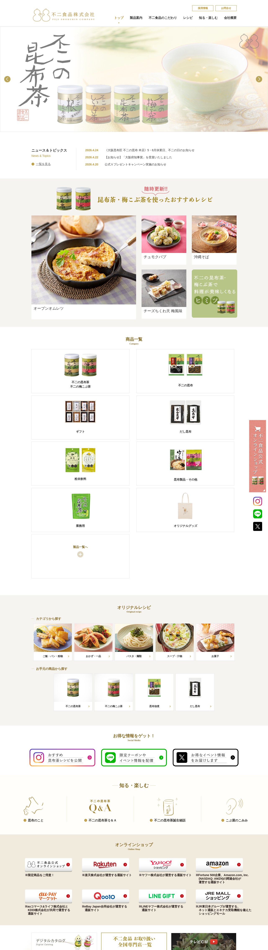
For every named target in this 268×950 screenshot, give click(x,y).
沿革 (116, 891)
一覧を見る (43, 164)
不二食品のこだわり (163, 17)
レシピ (188, 17)
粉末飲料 (36, 901)
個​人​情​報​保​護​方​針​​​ (206, 888)
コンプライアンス (124, 882)
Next (260, 80)
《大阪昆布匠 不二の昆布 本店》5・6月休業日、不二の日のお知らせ (150, 150)
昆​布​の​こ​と (36, 728)
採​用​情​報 (203, 8)
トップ (119, 17)
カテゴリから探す (83, 887)
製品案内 (136, 17)
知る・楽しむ (208, 17)
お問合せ (226, 8)
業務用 (35, 911)
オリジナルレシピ (84, 876)
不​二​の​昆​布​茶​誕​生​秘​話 (170, 728)
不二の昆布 (38, 887)
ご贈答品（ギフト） (43, 891)
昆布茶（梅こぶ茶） (43, 882)
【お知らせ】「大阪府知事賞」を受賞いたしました (138, 157)
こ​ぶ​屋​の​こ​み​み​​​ (237, 728)
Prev (8, 80)
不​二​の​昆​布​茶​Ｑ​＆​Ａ (103, 728)
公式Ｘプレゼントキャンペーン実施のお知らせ (135, 164)
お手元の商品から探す (85, 882)
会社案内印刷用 (122, 896)
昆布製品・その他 (42, 906)
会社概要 (230, 17)
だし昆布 (36, 896)
